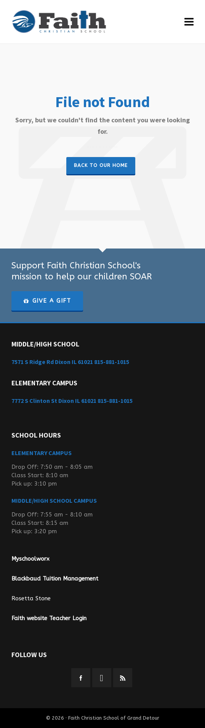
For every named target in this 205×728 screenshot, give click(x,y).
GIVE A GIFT (47, 300)
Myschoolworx (30, 558)
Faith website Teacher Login (48, 618)
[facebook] (80, 677)
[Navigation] (189, 22)
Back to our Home (101, 165)
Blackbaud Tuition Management (54, 578)
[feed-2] (122, 677)
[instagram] (101, 677)
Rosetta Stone (31, 598)
